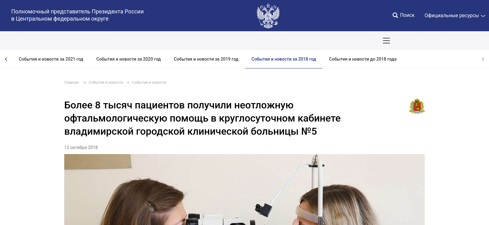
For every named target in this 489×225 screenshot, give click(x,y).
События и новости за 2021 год (51, 59)
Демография (166, 40)
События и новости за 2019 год (206, 59)
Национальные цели (122, 40)
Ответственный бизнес (213, 40)
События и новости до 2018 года (362, 59)
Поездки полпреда (309, 40)
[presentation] (6, 59)
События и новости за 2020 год (128, 59)
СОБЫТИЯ (80, 40)
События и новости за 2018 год (284, 59)
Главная (71, 82)
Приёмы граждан (356, 40)
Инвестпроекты (263, 40)
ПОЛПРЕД (50, 40)
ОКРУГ (23, 40)
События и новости (106, 82)
